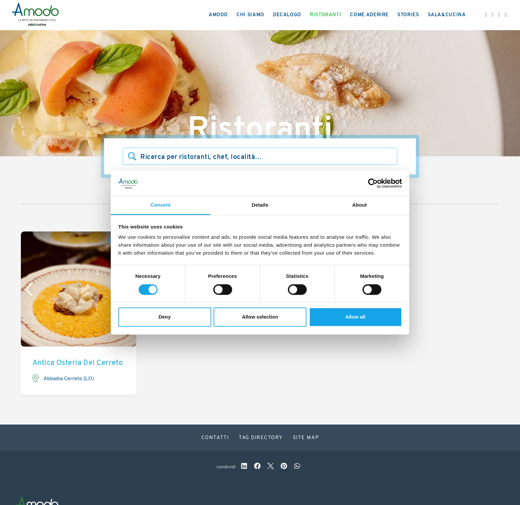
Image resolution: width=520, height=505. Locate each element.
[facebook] (257, 467)
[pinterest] (284, 467)
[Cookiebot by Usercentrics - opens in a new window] (373, 183)
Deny (165, 317)
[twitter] (270, 467)
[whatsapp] (297, 467)
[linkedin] (244, 467)
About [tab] (359, 205)
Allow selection (260, 317)
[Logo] (35, 15)
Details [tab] (260, 205)
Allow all (355, 317)
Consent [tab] (161, 205)
